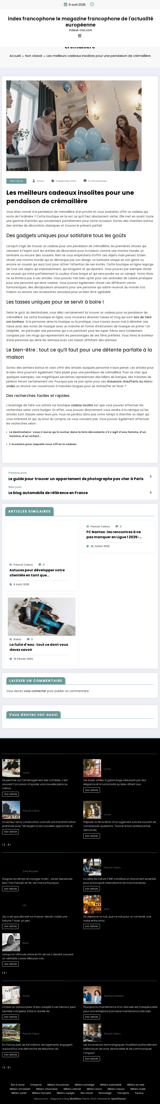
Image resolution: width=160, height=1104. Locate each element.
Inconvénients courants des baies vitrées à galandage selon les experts (130, 761)
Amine (40, 181)
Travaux (139, 1092)
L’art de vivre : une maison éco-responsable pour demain (43, 1026)
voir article (10, 887)
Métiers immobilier (20, 1087)
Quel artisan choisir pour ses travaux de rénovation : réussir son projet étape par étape (129, 805)
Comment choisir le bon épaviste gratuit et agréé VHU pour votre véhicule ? (49, 935)
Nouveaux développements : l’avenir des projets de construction (49, 803)
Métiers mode (137, 1087)
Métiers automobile (111, 1083)
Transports (123, 1092)
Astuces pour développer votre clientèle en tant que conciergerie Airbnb (37, 571)
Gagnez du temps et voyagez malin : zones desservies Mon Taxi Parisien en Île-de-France (49, 862)
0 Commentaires (97, 181)
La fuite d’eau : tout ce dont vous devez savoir (39, 646)
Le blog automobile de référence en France (45, 492)
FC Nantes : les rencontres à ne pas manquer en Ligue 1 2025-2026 (113, 533)
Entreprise (36, 1083)
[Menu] (79, 36)
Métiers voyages (66, 1092)
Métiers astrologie (84, 1083)
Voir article (10, 792)
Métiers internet (72, 1087)
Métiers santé (18, 1092)
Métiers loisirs (94, 1087)
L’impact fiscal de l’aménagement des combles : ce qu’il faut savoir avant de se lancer (49, 763)
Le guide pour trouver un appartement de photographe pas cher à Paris (69, 478)
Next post (15, 486)
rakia (17, 638)
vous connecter (35, 690)
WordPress (75, 1097)
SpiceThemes (118, 1097)
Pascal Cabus (23, 563)
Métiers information (47, 1087)
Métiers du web (135, 1083)
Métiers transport (41, 1092)
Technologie (105, 1092)
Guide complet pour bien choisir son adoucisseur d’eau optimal (46, 988)
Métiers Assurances (58, 1083)
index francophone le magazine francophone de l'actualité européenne (80, 21)
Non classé (16, 181)
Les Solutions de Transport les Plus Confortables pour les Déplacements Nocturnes (127, 899)
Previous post (17, 472)
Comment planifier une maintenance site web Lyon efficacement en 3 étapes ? (130, 988)
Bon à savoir (18, 1083)
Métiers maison (116, 1087)
